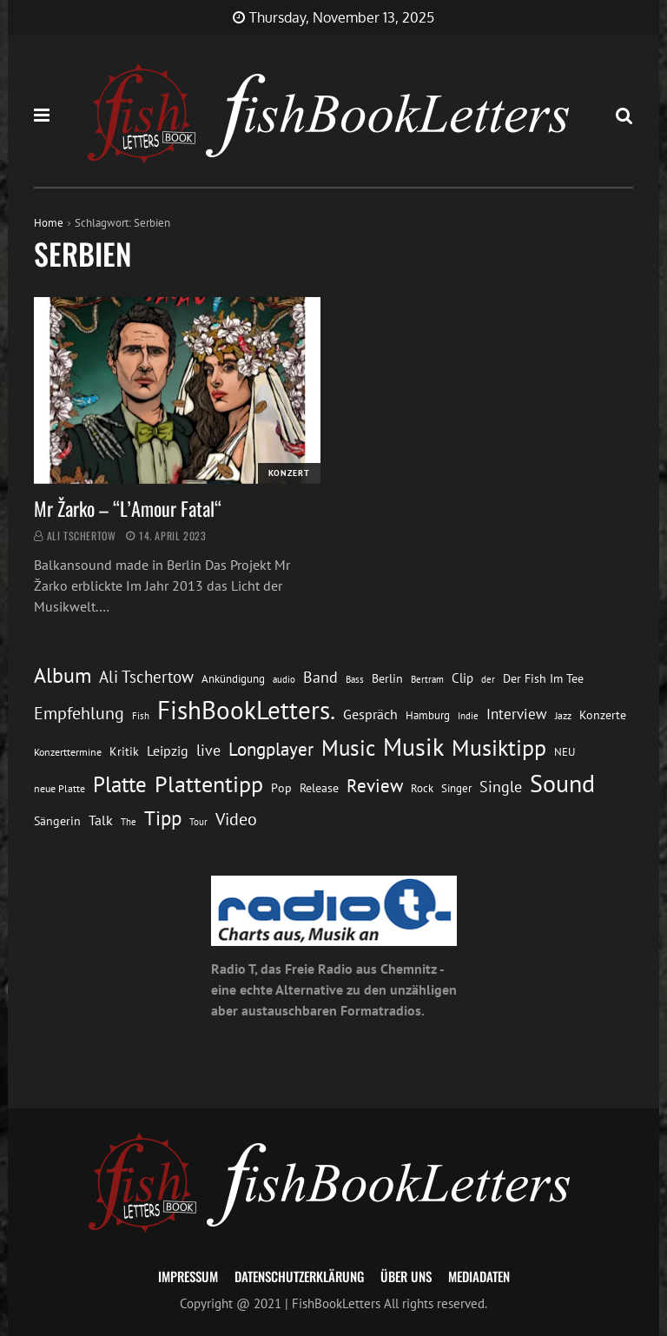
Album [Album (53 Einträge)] (62, 675)
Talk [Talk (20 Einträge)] (101, 820)
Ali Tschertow (81, 535)
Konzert (289, 473)
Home (48, 222)
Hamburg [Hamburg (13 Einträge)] (428, 715)
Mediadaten (479, 1276)
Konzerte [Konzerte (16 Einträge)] (602, 714)
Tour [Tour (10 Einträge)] (198, 822)
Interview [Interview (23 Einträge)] (516, 714)
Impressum (188, 1276)
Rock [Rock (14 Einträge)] (422, 788)
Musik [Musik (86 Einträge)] (413, 747)
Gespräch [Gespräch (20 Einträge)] (370, 714)
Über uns (406, 1276)
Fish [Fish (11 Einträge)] (140, 715)
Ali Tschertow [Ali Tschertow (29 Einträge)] (146, 676)
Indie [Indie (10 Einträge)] (468, 716)
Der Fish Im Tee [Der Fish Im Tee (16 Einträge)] (543, 678)
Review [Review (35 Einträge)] (375, 785)
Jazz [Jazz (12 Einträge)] (563, 715)
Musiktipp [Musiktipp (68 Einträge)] (499, 747)
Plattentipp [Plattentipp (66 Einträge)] (209, 784)
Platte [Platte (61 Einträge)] (120, 784)
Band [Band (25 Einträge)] (320, 677)
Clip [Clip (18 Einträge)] (462, 677)
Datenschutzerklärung (299, 1276)
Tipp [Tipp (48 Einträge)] (163, 817)
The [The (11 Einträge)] (128, 821)
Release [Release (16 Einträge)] (319, 787)
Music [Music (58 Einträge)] (348, 748)
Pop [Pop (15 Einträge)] (281, 788)
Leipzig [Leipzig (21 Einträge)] (167, 750)
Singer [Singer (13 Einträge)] (456, 788)
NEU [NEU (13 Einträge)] (564, 751)
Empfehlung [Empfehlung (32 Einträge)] (79, 713)
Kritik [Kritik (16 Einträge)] (124, 751)
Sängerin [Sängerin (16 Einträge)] (57, 820)
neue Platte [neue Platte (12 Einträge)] (59, 788)
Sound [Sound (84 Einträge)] (562, 783)
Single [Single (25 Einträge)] (500, 787)
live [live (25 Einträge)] (208, 750)
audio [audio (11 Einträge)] (284, 678)
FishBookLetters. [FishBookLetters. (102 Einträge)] (246, 709)
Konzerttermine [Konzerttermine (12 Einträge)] (68, 751)
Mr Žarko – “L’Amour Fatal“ (127, 508)
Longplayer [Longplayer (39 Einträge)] (271, 749)
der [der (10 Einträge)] (488, 679)
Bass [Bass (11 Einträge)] (355, 678)
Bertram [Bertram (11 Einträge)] (427, 678)
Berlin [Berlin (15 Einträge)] (387, 678)
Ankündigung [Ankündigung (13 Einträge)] (233, 678)
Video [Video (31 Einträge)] (236, 819)
